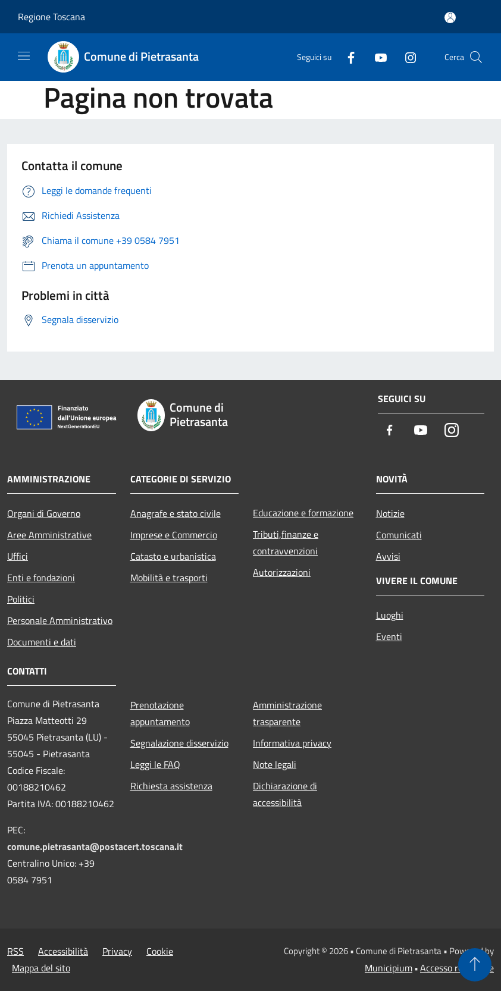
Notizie (390, 513)
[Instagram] (406, 57)
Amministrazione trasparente (287, 713)
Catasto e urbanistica (173, 556)
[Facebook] (346, 57)
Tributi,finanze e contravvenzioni (285, 542)
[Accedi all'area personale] (450, 17)
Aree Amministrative (49, 535)
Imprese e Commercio (173, 535)
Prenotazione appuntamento (160, 713)
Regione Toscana (51, 17)
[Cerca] (476, 57)
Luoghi (389, 615)
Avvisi (388, 556)
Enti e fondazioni (41, 577)
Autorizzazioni (282, 572)
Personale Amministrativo (59, 620)
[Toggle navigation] (24, 56)
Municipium (388, 968)
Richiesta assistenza (171, 786)
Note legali (274, 764)
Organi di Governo (43, 513)
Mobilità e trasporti (169, 577)
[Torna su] (474, 964)
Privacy (117, 951)
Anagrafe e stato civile (175, 513)
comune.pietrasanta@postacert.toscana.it (95, 846)
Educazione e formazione (303, 513)
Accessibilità (63, 951)
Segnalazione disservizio (179, 743)
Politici (21, 599)
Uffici (17, 556)
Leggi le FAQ (155, 764)
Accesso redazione (457, 968)
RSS (15, 951)
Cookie (159, 951)
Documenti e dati (41, 642)
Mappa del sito (41, 968)
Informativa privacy (292, 743)
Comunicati (399, 535)
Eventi (389, 636)
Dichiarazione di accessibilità (285, 794)
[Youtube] (376, 57)
